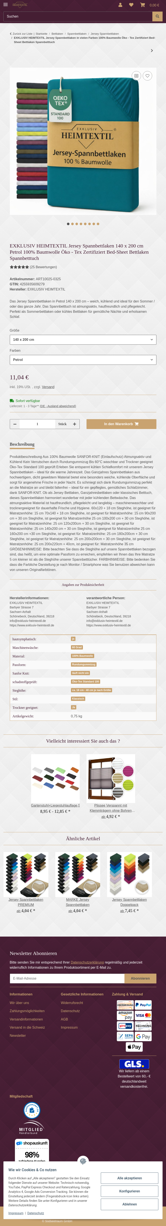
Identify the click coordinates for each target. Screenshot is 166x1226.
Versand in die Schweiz (27, 1027)
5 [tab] (85, 224)
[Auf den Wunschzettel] (147, 75)
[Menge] (37, 424)
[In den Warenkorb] (13, 65)
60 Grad (77, 647)
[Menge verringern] (15, 424)
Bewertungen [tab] (53, 444)
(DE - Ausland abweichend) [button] (58, 406)
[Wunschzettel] (131, 5)
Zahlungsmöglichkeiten (27, 1011)
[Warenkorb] (150, 5)
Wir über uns (19, 1003)
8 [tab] (98, 224)
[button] (120, 5)
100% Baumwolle (82, 655)
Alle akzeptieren (127, 1178)
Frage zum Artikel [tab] (89, 444)
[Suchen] (78, 16)
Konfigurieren (127, 1191)
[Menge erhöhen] (74, 424)
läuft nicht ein (80, 673)
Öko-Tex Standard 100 (85, 681)
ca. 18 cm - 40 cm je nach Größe (91, 690)
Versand (48, 387)
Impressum (17, 1213)
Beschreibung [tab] (22, 444)
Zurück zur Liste (22, 33)
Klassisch (78, 698)
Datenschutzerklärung (87, 962)
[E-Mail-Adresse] (67, 978)
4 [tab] (81, 224)
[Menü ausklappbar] (5, 2)
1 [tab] (68, 224)
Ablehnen (127, 1204)
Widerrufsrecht (72, 1003)
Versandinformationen (26, 1019)
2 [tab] (72, 224)
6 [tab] (89, 224)
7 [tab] (93, 224)
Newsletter (18, 1035)
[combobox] (83, 340)
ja (73, 638)
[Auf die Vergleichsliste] (136, 75)
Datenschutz (37, 1213)
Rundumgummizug (83, 664)
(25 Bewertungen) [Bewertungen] (33, 267)
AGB (64, 1019)
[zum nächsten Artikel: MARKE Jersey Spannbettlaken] (151, 51)
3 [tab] (76, 224)
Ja (73, 707)
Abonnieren (140, 978)
